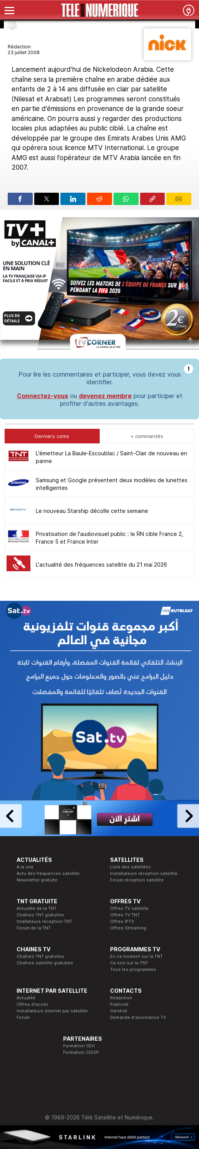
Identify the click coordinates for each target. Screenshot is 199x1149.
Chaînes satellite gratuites (45, 962)
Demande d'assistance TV (138, 1017)
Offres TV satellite (129, 908)
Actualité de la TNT (37, 908)
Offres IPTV (122, 921)
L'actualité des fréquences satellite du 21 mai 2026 (101, 564)
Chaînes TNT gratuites (40, 915)
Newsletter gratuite (37, 880)
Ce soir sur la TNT (129, 962)
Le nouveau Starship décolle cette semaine (92, 511)
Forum (23, 1017)
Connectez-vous (42, 396)
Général (118, 1010)
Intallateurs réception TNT (44, 921)
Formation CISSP (81, 1052)
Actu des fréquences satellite (48, 873)
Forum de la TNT (34, 928)
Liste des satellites (130, 867)
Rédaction (121, 997)
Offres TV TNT (125, 915)
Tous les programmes (133, 969)
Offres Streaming (128, 928)
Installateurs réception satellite (143, 873)
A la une (25, 867)
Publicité (119, 1004)
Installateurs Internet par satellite (52, 1010)
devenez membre (105, 396)
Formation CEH (79, 1045)
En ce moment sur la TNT (136, 956)
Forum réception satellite (137, 880)
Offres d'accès (32, 1004)
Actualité (26, 997)
